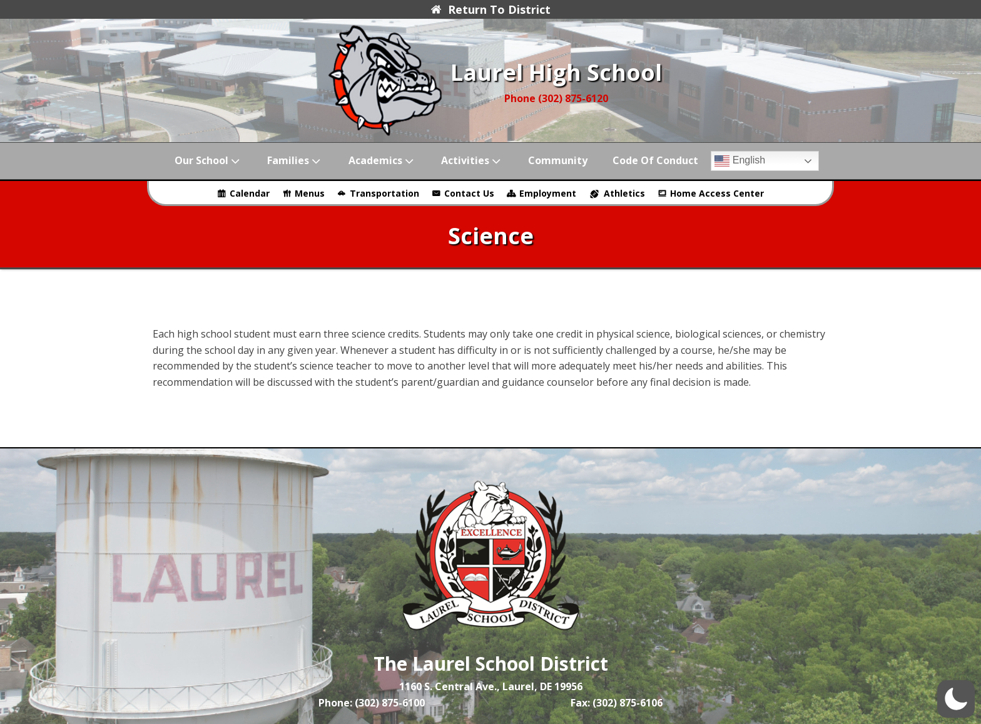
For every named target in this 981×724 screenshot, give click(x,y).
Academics (382, 160)
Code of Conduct (655, 160)
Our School (208, 160)
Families (295, 160)
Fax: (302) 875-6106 (617, 703)
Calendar (250, 193)
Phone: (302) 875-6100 (371, 703)
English (739, 160)
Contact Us (469, 193)
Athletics (624, 193)
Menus (310, 193)
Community (557, 160)
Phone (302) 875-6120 (556, 98)
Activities (472, 160)
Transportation (384, 193)
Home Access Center (717, 193)
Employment (547, 193)
